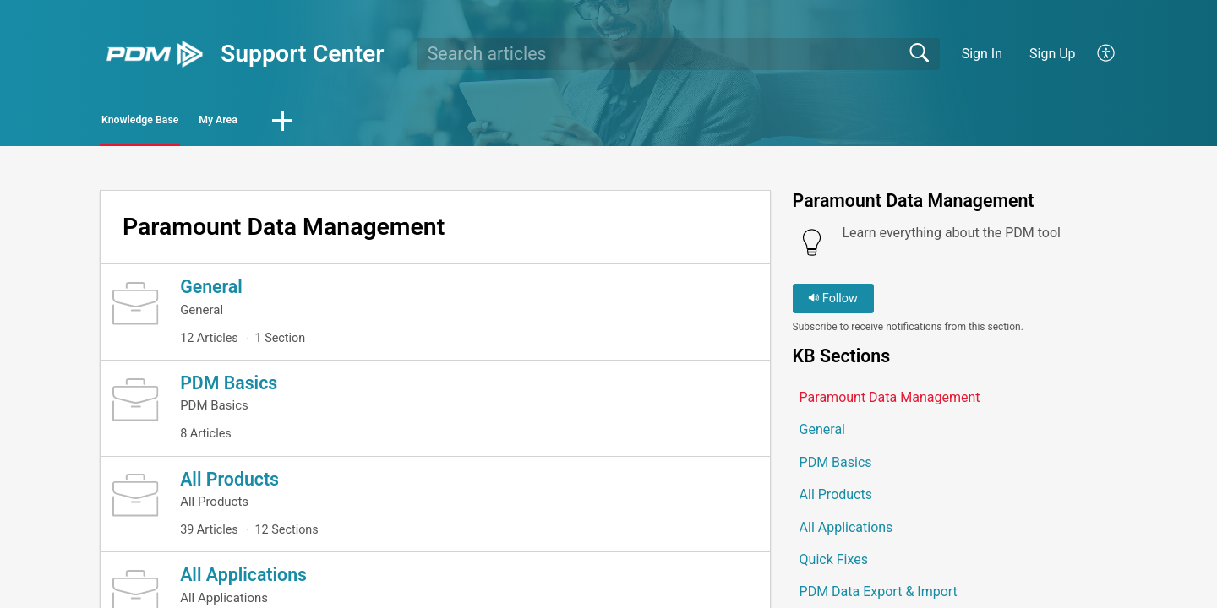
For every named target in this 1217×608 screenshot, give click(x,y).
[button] (1106, 54)
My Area (314, 123)
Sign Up (1052, 54)
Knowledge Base (179, 123)
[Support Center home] (155, 54)
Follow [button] (833, 303)
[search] (678, 54)
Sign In (982, 54)
